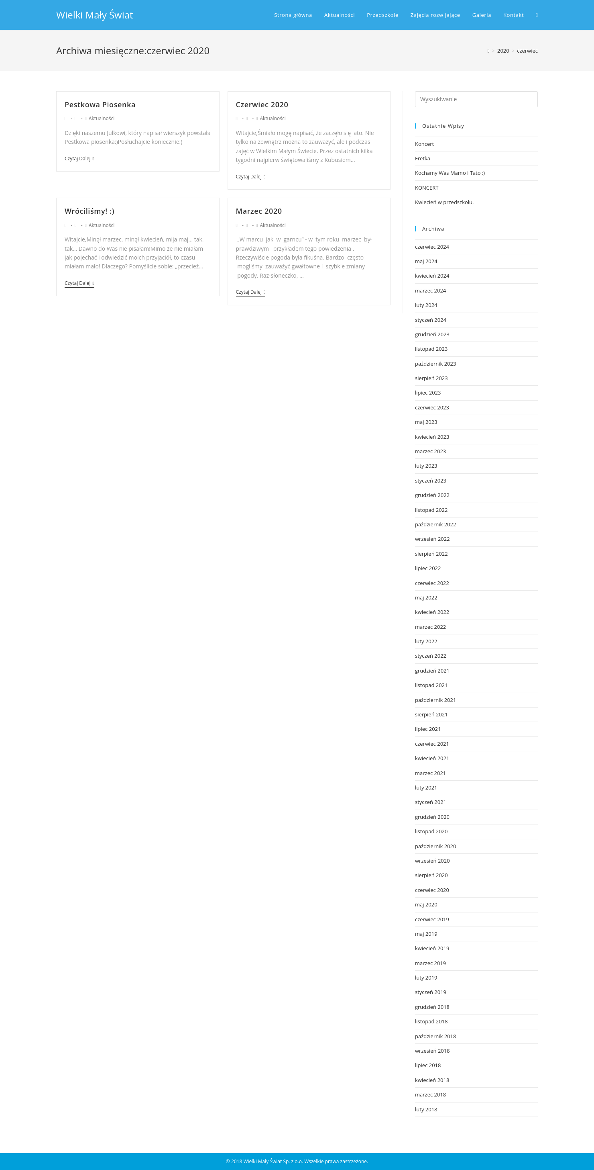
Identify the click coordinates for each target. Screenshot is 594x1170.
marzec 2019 (430, 963)
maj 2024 (426, 261)
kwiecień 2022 (432, 612)
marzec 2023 (430, 451)
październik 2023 (435, 363)
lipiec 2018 (428, 1065)
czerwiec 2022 (432, 583)
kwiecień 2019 (432, 948)
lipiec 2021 (428, 728)
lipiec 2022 (428, 568)
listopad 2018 (431, 1021)
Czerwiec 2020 (262, 104)
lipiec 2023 (428, 392)
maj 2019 (426, 933)
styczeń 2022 (430, 655)
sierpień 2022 (431, 553)
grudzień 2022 (432, 495)
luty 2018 (426, 1109)
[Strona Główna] (489, 50)
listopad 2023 (431, 348)
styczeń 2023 (430, 480)
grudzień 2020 (432, 816)
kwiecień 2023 (432, 436)
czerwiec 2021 (432, 743)
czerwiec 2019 (432, 919)
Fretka (422, 158)
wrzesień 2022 (432, 538)
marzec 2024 (430, 290)
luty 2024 (426, 305)
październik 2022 (435, 524)
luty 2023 (426, 465)
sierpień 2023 (431, 378)
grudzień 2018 (432, 1006)
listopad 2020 (431, 831)
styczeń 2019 (430, 992)
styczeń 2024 (430, 319)
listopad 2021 (431, 685)
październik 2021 (435, 700)
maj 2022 (426, 597)
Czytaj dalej (79, 159)
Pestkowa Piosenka (100, 104)
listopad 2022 (431, 509)
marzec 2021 (430, 773)
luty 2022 (426, 641)
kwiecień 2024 (432, 275)
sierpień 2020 (431, 875)
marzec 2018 (430, 1094)
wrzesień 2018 (432, 1050)
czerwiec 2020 (432, 890)
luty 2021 (426, 787)
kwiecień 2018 (432, 1080)
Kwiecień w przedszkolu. (444, 202)
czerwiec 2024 (432, 246)
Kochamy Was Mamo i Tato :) (450, 172)
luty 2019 (426, 977)
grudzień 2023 (432, 334)
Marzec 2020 (259, 211)
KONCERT (426, 187)
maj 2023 (426, 421)
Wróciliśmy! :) (89, 211)
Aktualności (101, 118)
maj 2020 (426, 904)
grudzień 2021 (432, 670)
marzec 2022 (430, 626)
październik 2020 (435, 846)
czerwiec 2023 (432, 407)
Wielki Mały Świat (94, 14)
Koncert (424, 143)
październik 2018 (435, 1036)
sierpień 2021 (431, 714)
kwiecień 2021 (432, 758)
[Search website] (537, 15)
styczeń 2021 (430, 802)
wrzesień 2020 (432, 860)
